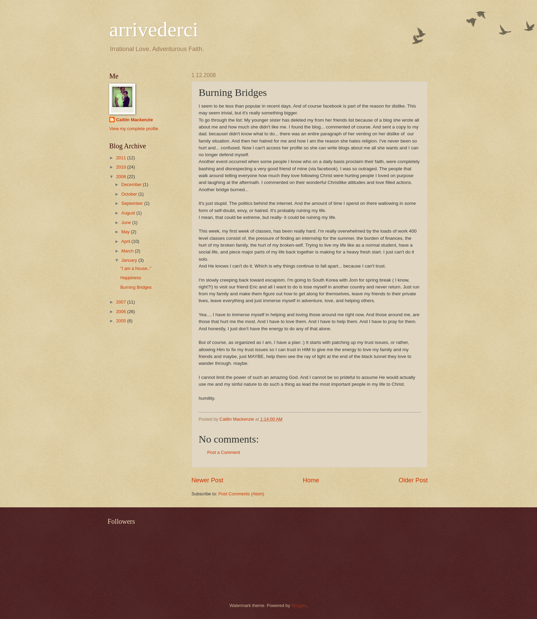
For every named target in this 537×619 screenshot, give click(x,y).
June (126, 222)
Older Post (413, 480)
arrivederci (153, 29)
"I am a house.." (135, 268)
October (129, 194)
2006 (121, 311)
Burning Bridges (136, 287)
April (126, 241)
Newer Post (207, 480)
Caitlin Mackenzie (134, 119)
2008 (121, 176)
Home (311, 480)
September (132, 203)
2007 (121, 302)
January (129, 260)
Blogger (299, 605)
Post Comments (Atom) (241, 493)
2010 (121, 167)
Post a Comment (223, 452)
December (132, 184)
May (126, 231)
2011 (121, 157)
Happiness (130, 277)
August (128, 212)
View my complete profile (133, 128)
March (128, 250)
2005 (121, 320)
